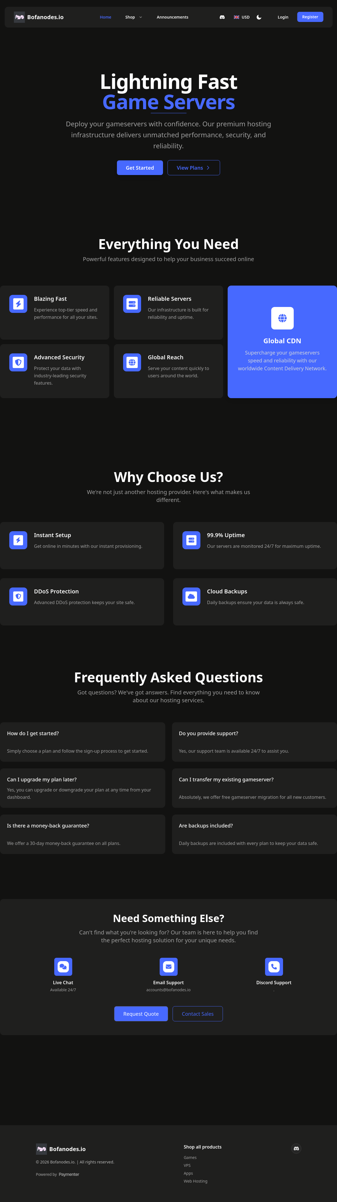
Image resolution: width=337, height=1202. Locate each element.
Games (190, 1157)
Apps (188, 1173)
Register (310, 16)
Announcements (172, 17)
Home (105, 17)
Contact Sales (198, 1013)
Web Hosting (195, 1181)
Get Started (140, 167)
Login (283, 17)
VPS (187, 1165)
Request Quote (141, 1013)
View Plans (194, 167)
